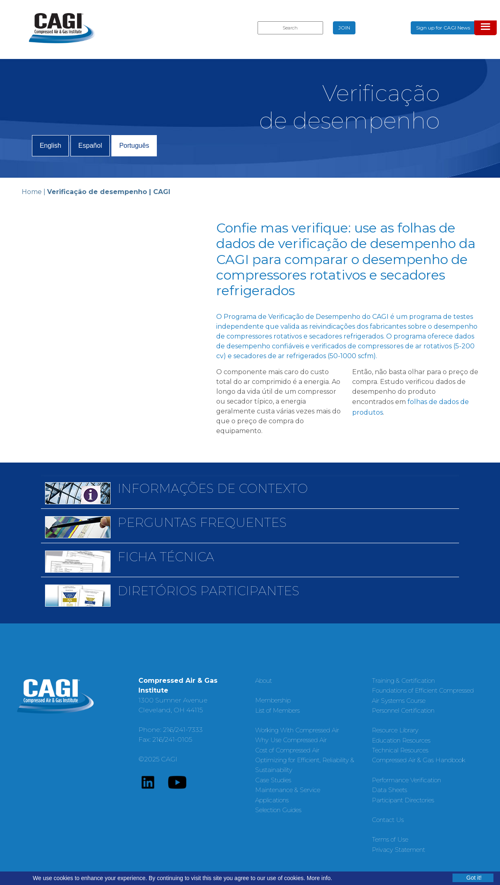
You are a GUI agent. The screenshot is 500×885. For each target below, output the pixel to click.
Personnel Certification (403, 710)
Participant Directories (403, 800)
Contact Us (388, 820)
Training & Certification (403, 680)
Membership (273, 700)
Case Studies (273, 780)
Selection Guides (278, 810)
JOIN (344, 28)
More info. (319, 878)
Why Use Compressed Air (291, 740)
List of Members (277, 710)
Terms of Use (390, 839)
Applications (272, 800)
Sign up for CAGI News (443, 28)
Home (32, 192)
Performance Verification (406, 780)
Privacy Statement (398, 849)
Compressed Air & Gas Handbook (418, 760)
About (263, 680)
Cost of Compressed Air (287, 750)
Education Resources (401, 740)
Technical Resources (400, 750)
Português (134, 145)
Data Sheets (389, 790)
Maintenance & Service (287, 790)
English (50, 145)
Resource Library (395, 730)
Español (90, 145)
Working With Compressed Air (297, 730)
